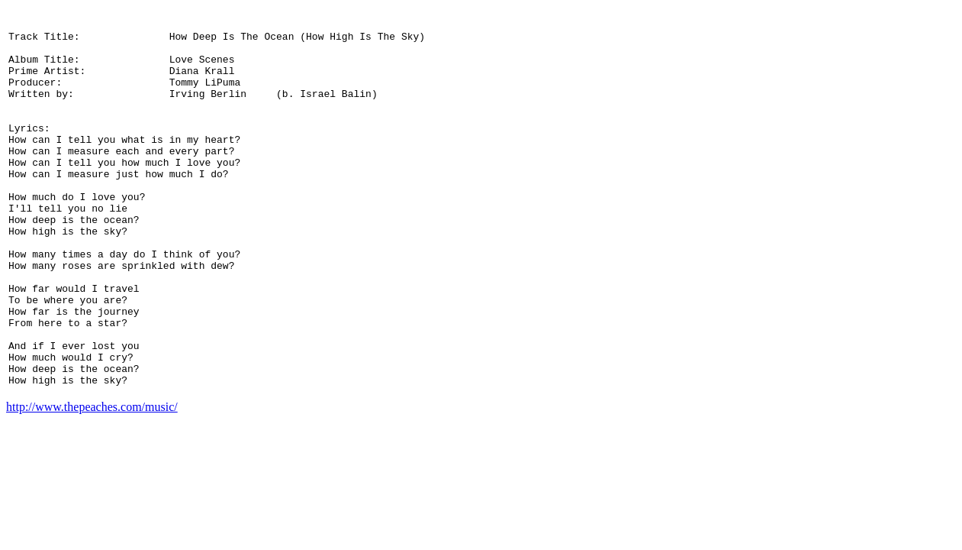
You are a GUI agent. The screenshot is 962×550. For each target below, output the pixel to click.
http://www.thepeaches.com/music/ (92, 484)
